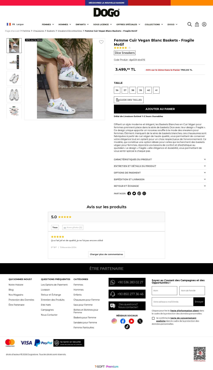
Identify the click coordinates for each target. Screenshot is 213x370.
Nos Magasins (16, 294)
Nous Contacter (49, 314)
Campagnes (47, 309)
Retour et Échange (51, 294)
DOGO (171, 24)
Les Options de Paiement (54, 284)
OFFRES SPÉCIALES (126, 24)
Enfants (81, 24)
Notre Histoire (16, 284)
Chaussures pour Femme (87, 299)
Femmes (46, 24)
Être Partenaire (16, 304)
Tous (55, 227)
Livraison (45, 289)
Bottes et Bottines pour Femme (86, 311)
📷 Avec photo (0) (73, 227)
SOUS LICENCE (101, 24)
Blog (11, 289)
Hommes (63, 24)
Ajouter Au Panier (160, 108)
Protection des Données (21, 299)
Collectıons (152, 24)
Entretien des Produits (52, 299)
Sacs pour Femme (83, 304)
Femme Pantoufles (84, 327)
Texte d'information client (184, 310)
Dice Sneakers (125, 52)
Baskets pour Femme (85, 317)
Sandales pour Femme (85, 322)
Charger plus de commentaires (106, 254)
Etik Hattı (46, 304)
